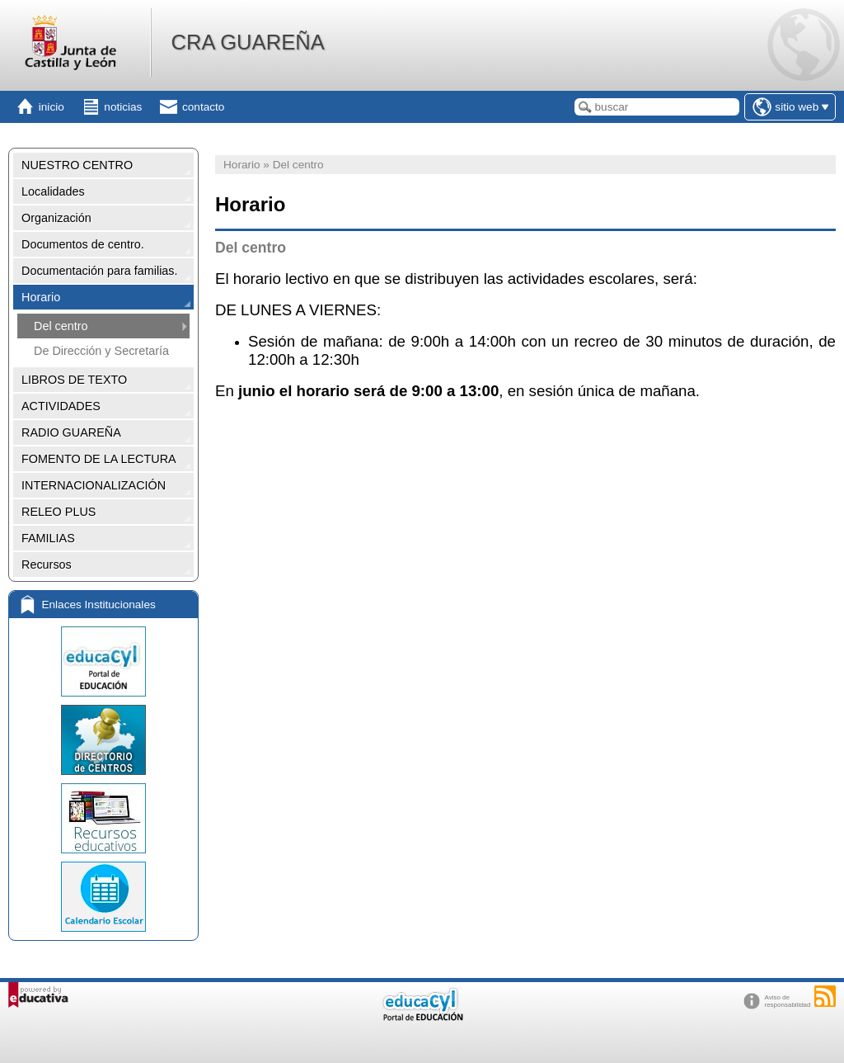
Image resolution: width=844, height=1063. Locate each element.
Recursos (46, 564)
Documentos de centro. (82, 244)
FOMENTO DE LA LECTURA (98, 458)
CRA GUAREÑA (247, 42)
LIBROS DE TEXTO (74, 379)
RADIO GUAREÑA (71, 432)
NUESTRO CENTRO (77, 165)
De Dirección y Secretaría (101, 350)
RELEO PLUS (58, 511)
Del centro (61, 326)
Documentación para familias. (99, 270)
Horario (40, 297)
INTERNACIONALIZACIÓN (93, 485)
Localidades (53, 191)
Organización (56, 217)
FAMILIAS (48, 538)
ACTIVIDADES (61, 406)
